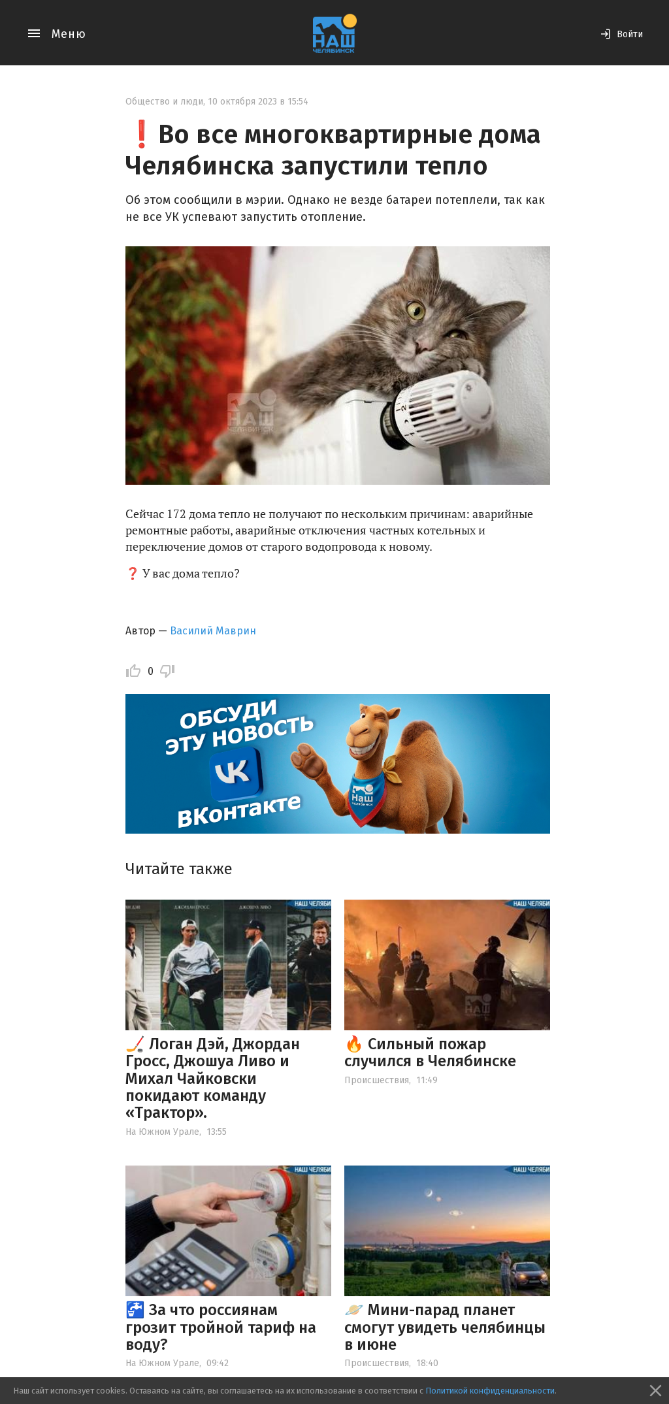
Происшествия (376, 1080)
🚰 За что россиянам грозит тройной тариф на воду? (220, 1327)
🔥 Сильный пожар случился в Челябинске (430, 1052)
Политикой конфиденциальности (490, 1391)
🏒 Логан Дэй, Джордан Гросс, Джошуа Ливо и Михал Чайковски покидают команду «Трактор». (212, 1078)
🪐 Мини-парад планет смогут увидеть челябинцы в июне (445, 1327)
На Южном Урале (162, 1131)
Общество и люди (164, 101)
